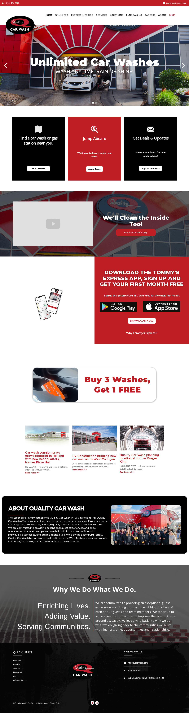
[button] (6, 65)
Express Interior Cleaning (135, 232)
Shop (172, 15)
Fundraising (134, 15)
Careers (150, 15)
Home (48, 15)
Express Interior (82, 15)
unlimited (61, 15)
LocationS (116, 15)
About (162, 15)
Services (101, 15)
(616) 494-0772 (134, 670)
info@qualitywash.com (138, 663)
